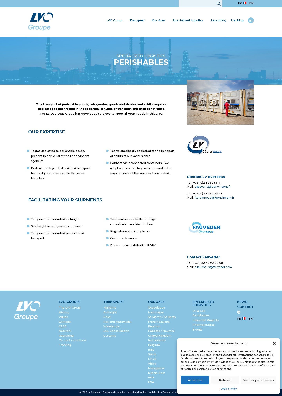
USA (151, 382)
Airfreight (110, 312)
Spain (152, 354)
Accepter (195, 380)
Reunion (154, 326)
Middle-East (156, 373)
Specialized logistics (188, 20)
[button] (274, 343)
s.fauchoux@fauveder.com (213, 267)
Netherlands (157, 340)
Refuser (225, 380)
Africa (152, 363)
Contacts (65, 321)
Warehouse (111, 326)
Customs (109, 335)
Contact (245, 307)
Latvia (152, 359)
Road (107, 317)
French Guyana (159, 321)
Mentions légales (137, 392)
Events (197, 329)
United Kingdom (159, 335)
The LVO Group (70, 307)
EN (251, 3)
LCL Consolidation (116, 331)
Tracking (237, 20)
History (64, 312)
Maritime (109, 307)
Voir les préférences (258, 380)
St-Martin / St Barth (162, 317)
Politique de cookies (114, 392)
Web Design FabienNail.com (164, 392)
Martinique (156, 312)
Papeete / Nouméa (161, 331)
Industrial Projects (206, 320)
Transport (137, 20)
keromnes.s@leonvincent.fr (214, 197)
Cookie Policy (229, 388)
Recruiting (218, 20)
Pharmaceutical (204, 325)
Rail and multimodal (117, 321)
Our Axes (158, 20)
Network (65, 331)
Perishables (201, 315)
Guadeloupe (156, 307)
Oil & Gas (199, 311)
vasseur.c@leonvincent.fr (213, 186)
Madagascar (156, 368)
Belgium (154, 345)
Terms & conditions (72, 340)
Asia (151, 377)
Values (63, 317)
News (242, 302)
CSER (63, 326)
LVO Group (114, 20)
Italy (151, 349)
